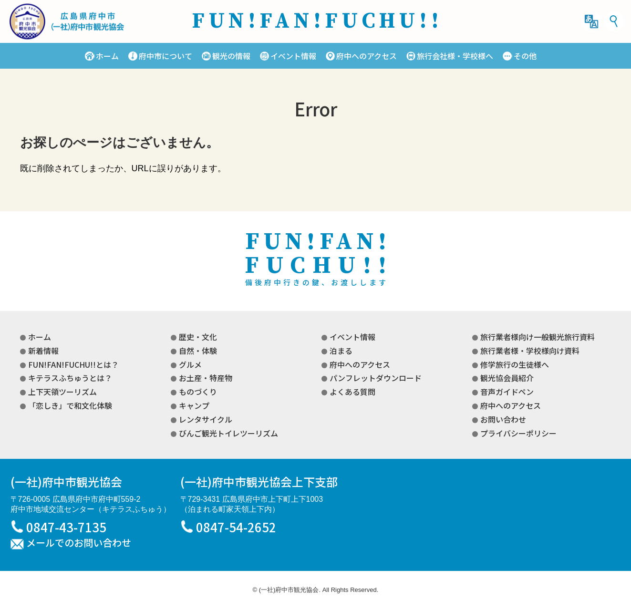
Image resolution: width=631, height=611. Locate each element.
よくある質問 (352, 391)
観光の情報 (231, 56)
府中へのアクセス (366, 56)
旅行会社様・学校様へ (455, 56)
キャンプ (194, 405)
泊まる (341, 350)
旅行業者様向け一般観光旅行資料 (537, 336)
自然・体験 (198, 350)
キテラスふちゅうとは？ (70, 377)
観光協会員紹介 (507, 377)
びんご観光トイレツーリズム (228, 433)
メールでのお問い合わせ (78, 543)
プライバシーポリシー (518, 433)
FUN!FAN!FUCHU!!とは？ (73, 364)
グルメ (190, 364)
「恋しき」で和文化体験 (70, 405)
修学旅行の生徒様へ (514, 364)
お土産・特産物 (205, 377)
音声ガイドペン (507, 391)
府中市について (165, 56)
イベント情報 (293, 56)
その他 (525, 56)
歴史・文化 (198, 336)
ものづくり (198, 391)
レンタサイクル (205, 419)
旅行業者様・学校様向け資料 (529, 350)
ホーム (107, 56)
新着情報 (43, 350)
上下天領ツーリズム (62, 391)
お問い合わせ (503, 419)
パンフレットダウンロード (376, 377)
